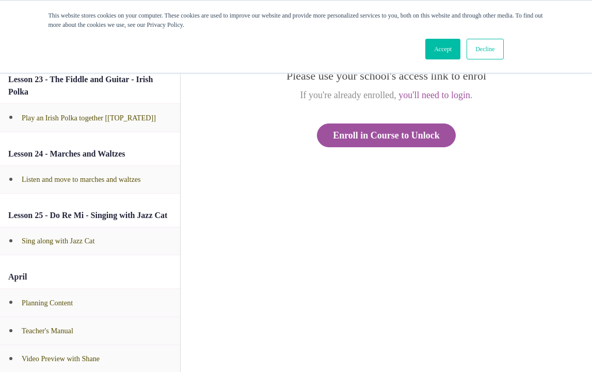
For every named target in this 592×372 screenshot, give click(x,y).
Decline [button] (484, 49)
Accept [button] (443, 49)
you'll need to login (434, 95)
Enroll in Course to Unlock (386, 135)
